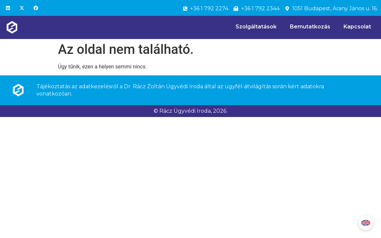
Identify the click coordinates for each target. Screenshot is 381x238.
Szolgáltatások (256, 26)
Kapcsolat (357, 26)
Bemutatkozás (310, 26)
